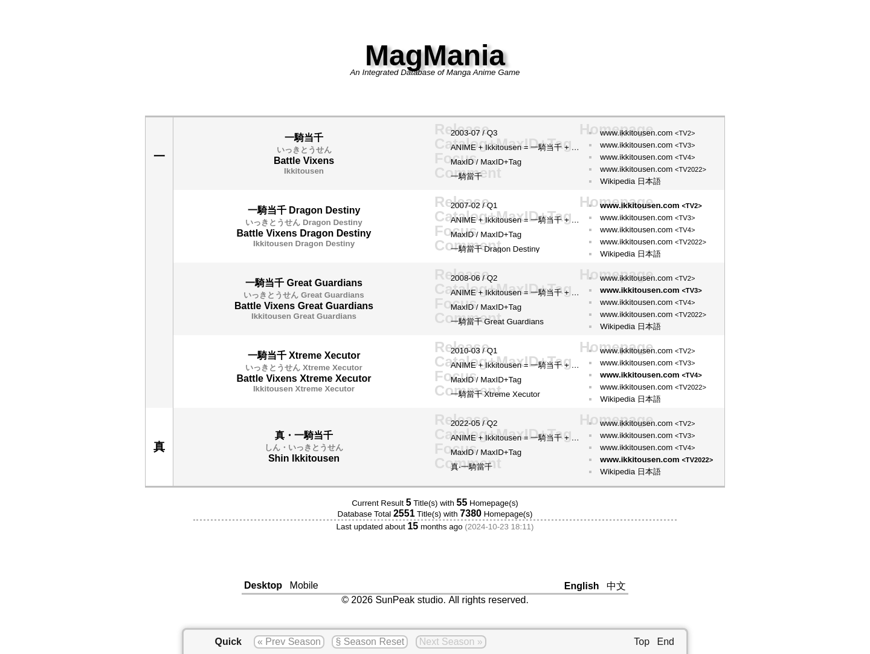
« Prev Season (289, 641)
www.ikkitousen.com (647, 132)
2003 (460, 132)
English (581, 586)
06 (475, 278)
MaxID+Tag (500, 161)
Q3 (492, 132)
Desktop (263, 585)
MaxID (462, 161)
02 (475, 205)
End (665, 641)
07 (475, 132)
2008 (460, 278)
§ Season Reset (369, 641)
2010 (460, 350)
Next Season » (451, 641)
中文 (616, 586)
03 (475, 350)
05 (475, 423)
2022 (460, 423)
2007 (460, 205)
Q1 (492, 205)
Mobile (304, 585)
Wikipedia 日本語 (630, 181)
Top (641, 641)
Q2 (492, 278)
